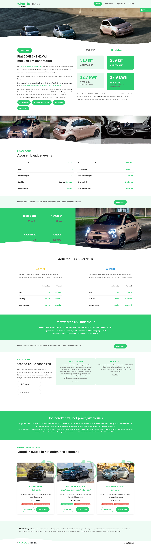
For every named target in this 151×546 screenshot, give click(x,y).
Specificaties (42, 509)
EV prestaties (120, 4)
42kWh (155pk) (36, 490)
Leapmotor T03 (45, 85)
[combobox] (29, 384)
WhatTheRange (24, 543)
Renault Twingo (56, 85)
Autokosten (109, 4)
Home (98, 4)
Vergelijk (145, 10)
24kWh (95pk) (86, 490)
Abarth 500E (35, 85)
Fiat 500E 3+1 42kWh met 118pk (30, 66)
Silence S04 (26, 85)
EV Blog (131, 4)
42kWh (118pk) (65, 490)
